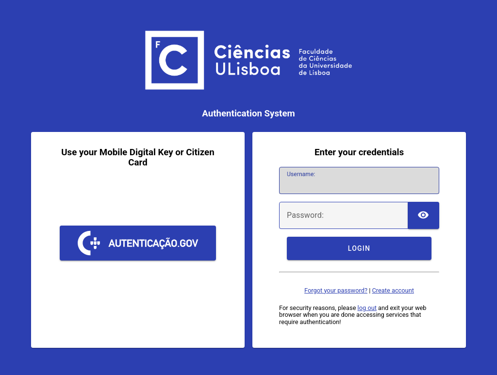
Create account (393, 290)
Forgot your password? (335, 290)
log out (367, 307)
